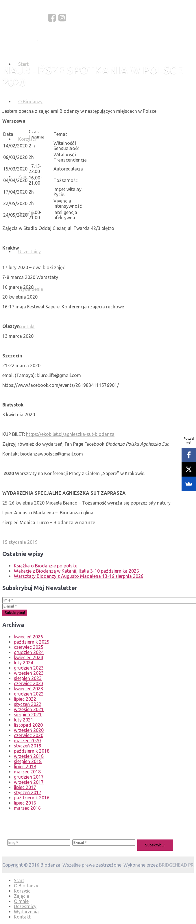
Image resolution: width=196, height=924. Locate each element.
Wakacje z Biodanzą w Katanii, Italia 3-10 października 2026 (76, 570)
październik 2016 (31, 797)
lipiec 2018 (25, 766)
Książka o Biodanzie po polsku (45, 565)
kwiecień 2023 (28, 688)
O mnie (21, 901)
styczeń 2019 (27, 745)
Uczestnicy (29, 251)
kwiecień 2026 (28, 636)
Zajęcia (26, 176)
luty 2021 (23, 719)
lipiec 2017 (25, 787)
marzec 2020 (27, 740)
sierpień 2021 (28, 714)
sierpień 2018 (28, 761)
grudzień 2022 (29, 693)
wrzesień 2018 (29, 756)
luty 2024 (23, 662)
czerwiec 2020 (28, 735)
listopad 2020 (28, 725)
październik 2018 (31, 751)
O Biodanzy (30, 101)
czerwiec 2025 (28, 647)
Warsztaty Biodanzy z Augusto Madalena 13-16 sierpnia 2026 (78, 576)
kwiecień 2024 (28, 657)
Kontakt (26, 326)
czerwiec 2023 (28, 683)
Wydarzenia (26, 911)
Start (19, 880)
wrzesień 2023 (29, 673)
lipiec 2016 (25, 802)
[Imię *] (99, 600)
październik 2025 (31, 641)
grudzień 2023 (29, 667)
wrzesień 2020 (29, 730)
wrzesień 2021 (29, 709)
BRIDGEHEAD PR (176, 864)
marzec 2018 (27, 771)
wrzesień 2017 (29, 782)
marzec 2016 (27, 808)
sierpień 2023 (28, 678)
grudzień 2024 (29, 652)
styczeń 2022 (27, 704)
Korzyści (27, 139)
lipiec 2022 (25, 699)
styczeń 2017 (27, 792)
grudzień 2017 (29, 776)
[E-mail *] (99, 606)
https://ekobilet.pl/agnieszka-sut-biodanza (70, 434)
